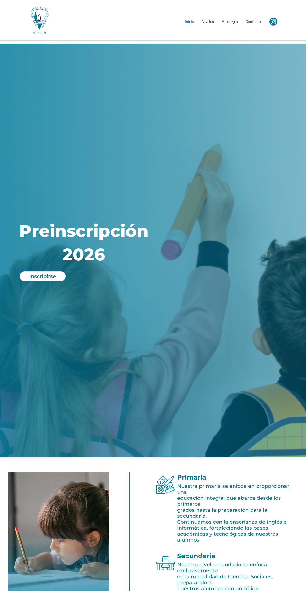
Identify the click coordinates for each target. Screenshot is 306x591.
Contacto (253, 21)
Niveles (208, 21)
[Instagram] (273, 22)
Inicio (189, 21)
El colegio (230, 21)
